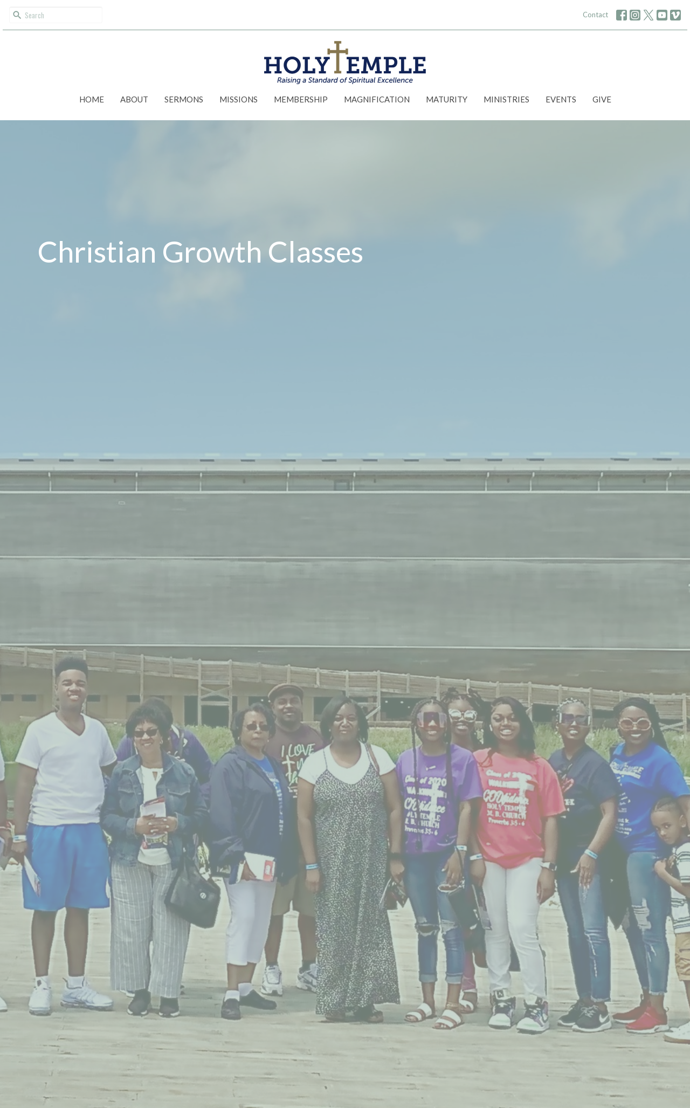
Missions (238, 99)
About (134, 99)
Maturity (446, 99)
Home (91, 99)
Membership (301, 99)
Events (561, 99)
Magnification (377, 99)
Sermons (183, 99)
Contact (595, 14)
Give (601, 99)
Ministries (506, 99)
